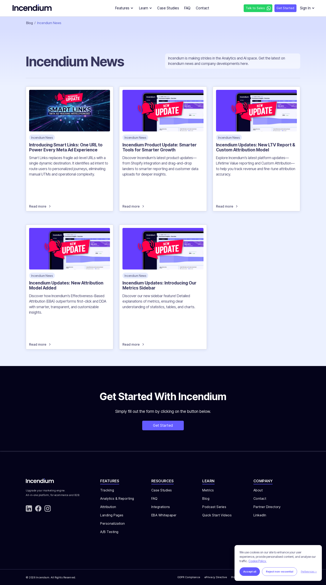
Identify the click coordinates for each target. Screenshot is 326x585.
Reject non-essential (279, 571)
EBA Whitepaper (164, 515)
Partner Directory (267, 507)
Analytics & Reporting (117, 498)
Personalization (112, 523)
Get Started (163, 425)
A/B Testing (109, 532)
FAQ (154, 498)
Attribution (108, 507)
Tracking (107, 490)
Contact (259, 498)
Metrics (208, 490)
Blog (29, 23)
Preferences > (309, 571)
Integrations (160, 507)
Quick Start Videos (217, 515)
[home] (33, 8)
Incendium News (49, 23)
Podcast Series (214, 507)
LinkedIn (259, 515)
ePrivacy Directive (215, 577)
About (258, 490)
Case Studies (161, 490)
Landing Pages (111, 515)
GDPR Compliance (188, 577)
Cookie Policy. (257, 561)
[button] (123, 8)
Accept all (249, 571)
